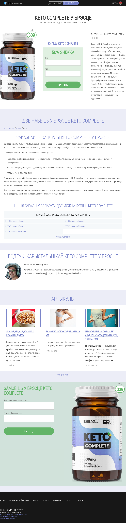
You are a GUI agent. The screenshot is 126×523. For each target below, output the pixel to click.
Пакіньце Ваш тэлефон (13, 413)
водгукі (36, 500)
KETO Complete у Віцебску (75, 226)
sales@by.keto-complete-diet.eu (11, 512)
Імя (46, 58)
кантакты (80, 500)
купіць (63, 85)
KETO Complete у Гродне (74, 221)
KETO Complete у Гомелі (14, 226)
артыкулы (57, 500)
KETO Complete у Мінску (14, 221)
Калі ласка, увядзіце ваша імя (15, 400)
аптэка (68, 500)
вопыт (2, 500)
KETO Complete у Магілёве (15, 231)
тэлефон (48, 69)
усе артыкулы (63, 374)
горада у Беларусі (63, 236)
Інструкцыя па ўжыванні (19, 500)
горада (46, 500)
